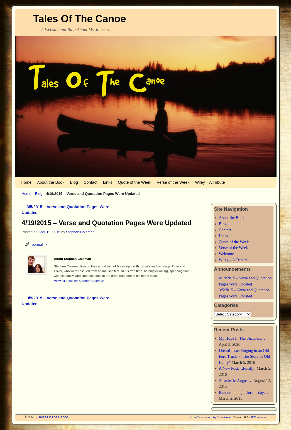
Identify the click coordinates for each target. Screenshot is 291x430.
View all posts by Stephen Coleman (79, 280)
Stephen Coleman (80, 232)
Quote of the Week (134, 182)
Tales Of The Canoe (79, 18)
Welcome (226, 254)
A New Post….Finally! (237, 368)
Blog (74, 182)
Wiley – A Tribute (210, 182)
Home (26, 182)
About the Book (50, 182)
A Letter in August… (236, 380)
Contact (90, 182)
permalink (39, 244)
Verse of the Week (173, 182)
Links (108, 182)
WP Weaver (258, 417)
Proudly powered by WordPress (210, 417)
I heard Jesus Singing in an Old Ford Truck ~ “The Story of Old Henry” (244, 356)
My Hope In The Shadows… (242, 338)
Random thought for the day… (243, 392)
